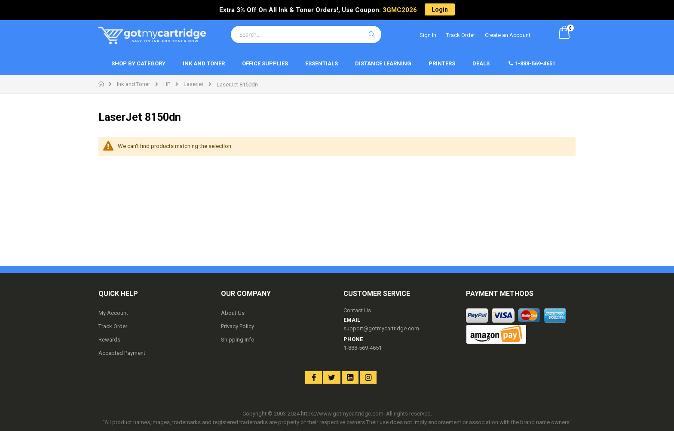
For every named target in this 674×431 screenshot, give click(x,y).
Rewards (109, 339)
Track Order (460, 35)
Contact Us (357, 310)
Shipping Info (237, 339)
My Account (113, 313)
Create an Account (507, 35)
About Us (233, 313)
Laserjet (193, 84)
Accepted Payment (121, 353)
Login (440, 9)
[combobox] (306, 34)
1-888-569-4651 (362, 348)
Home (101, 83)
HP (166, 84)
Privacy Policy (237, 326)
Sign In (428, 35)
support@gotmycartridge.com (381, 328)
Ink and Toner (133, 84)
